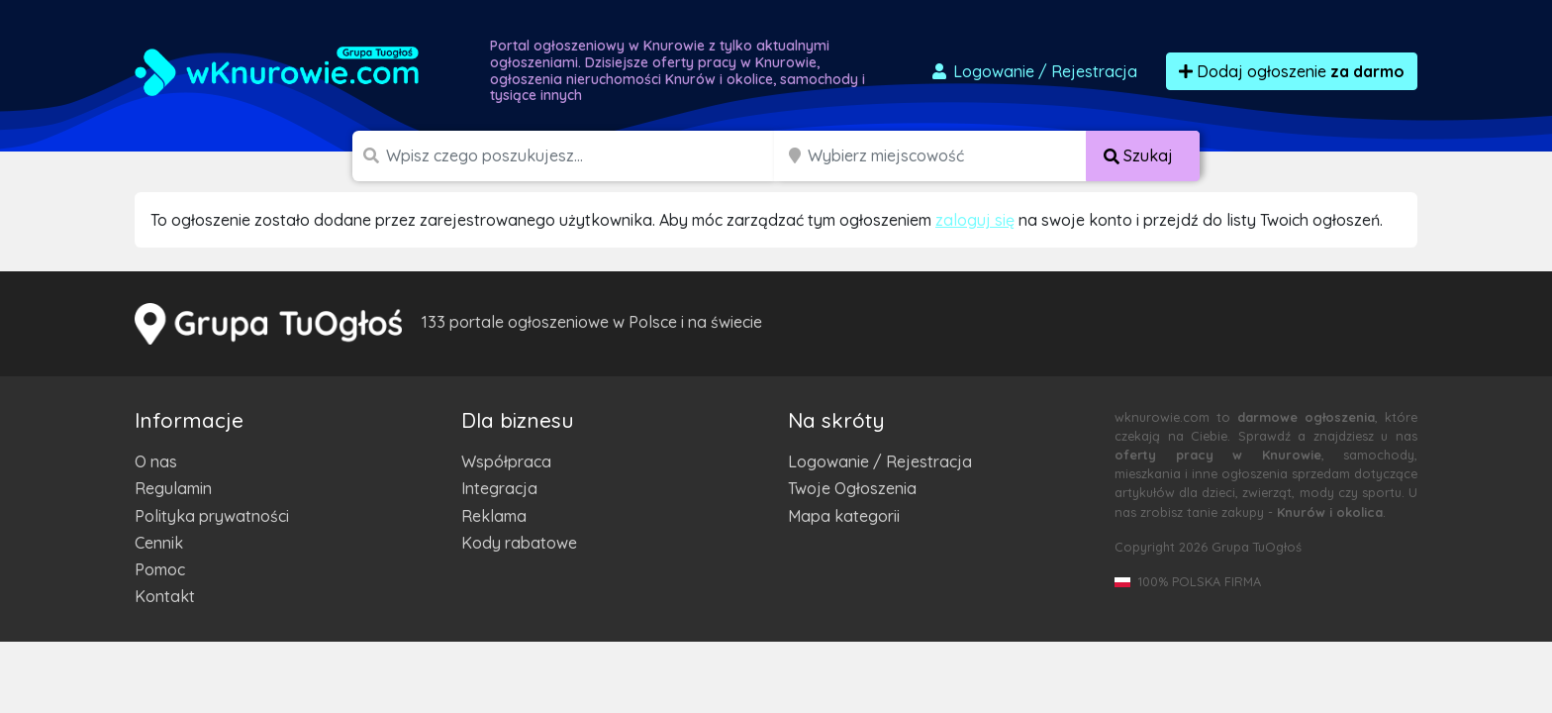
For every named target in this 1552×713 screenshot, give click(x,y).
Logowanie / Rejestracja (880, 461)
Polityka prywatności (212, 516)
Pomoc (160, 569)
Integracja (499, 488)
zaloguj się (975, 220)
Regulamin (173, 488)
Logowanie (1033, 71)
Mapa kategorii (844, 516)
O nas (156, 461)
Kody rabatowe (519, 543)
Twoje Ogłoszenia (852, 488)
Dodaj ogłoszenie (1292, 71)
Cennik (159, 543)
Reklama (494, 516)
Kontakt (165, 596)
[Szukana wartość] (582, 156)
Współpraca (506, 461)
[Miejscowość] (947, 156)
